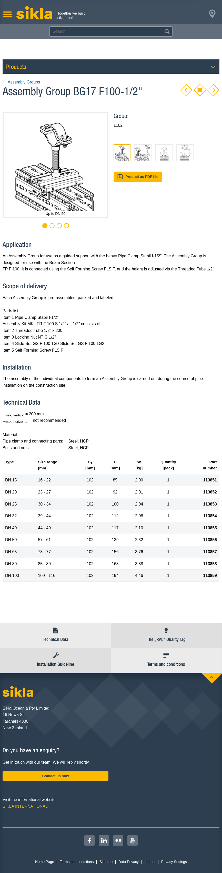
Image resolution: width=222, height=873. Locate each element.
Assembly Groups (21, 82)
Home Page (44, 862)
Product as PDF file (137, 177)
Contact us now (55, 776)
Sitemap (106, 862)
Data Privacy (128, 862)
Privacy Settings (174, 862)
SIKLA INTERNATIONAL (25, 806)
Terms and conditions (77, 862)
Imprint (149, 862)
